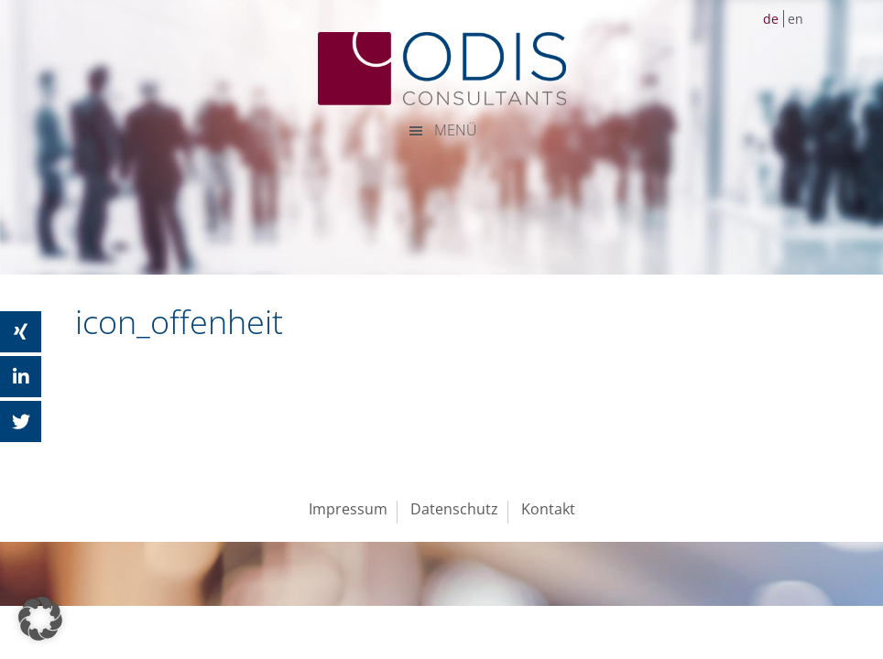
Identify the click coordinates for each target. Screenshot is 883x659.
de (771, 18)
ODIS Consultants (441, 68)
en (795, 18)
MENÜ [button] (455, 130)
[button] (40, 618)
